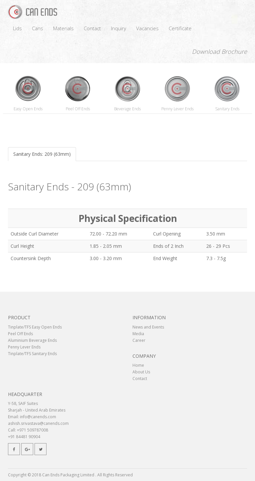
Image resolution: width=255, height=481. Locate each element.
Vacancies (147, 28)
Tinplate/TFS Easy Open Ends (35, 327)
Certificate (180, 28)
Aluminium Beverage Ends (32, 340)
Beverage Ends (127, 109)
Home (138, 365)
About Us (141, 372)
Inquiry (118, 28)
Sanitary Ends (227, 109)
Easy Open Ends (28, 109)
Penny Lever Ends (177, 109)
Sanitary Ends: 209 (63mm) (42, 154)
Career (138, 340)
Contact (92, 28)
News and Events (148, 327)
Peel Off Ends (78, 109)
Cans (37, 28)
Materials (63, 28)
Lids (17, 28)
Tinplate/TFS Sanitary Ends (32, 353)
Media (138, 334)
